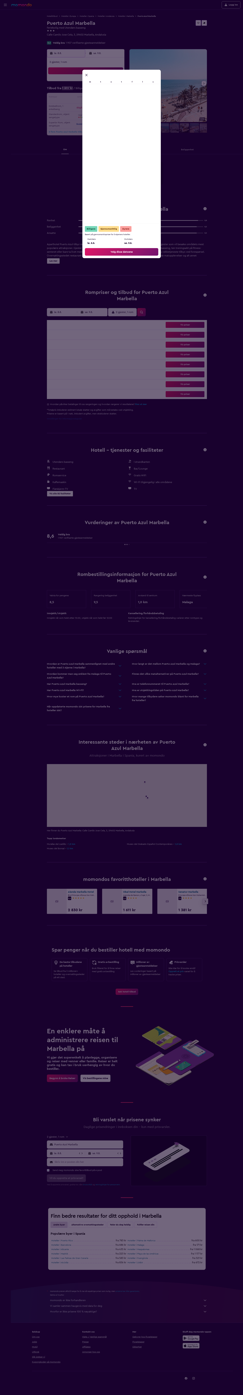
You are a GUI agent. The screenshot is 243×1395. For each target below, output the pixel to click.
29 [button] (108, 112)
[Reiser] (5, 43)
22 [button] (108, 105)
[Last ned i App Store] (141, 178)
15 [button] (109, 97)
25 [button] (78, 112)
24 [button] (71, 112)
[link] (127, 992)
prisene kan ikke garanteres (127, 1291)
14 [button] (101, 97)
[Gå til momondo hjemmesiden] (21, 4)
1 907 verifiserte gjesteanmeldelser (85, 43)
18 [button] (78, 105)
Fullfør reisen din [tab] (145, 1225)
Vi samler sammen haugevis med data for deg (128, 1306)
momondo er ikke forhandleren (128, 1300)
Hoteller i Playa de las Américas (143, 1254)
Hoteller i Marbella (126, 16)
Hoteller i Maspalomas (138, 1249)
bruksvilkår (87, 1185)
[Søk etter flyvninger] (5, 14)
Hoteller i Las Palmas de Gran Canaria (69, 1258)
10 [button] (71, 97)
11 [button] (79, 97)
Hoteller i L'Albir (135, 1263)
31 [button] (71, 120)
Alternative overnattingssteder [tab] (87, 1225)
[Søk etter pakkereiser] (5, 34)
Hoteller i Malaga (136, 1245)
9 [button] (116, 90)
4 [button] (78, 90)
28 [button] (101, 112)
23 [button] (116, 105)
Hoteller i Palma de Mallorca (141, 1241)
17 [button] (71, 105)
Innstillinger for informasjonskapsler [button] (64, 419)
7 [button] (101, 90)
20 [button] (93, 105)
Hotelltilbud (52, 16)
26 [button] (86, 112)
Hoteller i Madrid (59, 1254)
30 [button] (116, 112)
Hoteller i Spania (87, 16)
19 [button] (86, 105)
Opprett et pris (176, 971)
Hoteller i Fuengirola (138, 1258)
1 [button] (108, 82)
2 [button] (116, 82)
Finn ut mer (141, 404)
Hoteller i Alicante (60, 1249)
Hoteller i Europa (68, 16)
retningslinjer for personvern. (107, 1185)
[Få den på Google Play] (122, 178)
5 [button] (86, 90)
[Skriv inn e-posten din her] (88, 1162)
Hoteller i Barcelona (61, 1245)
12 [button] (86, 97)
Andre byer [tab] (59, 1225)
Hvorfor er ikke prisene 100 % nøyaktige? (128, 1312)
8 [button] (108, 90)
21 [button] (101, 105)
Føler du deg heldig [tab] (120, 1225)
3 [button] (71, 90)
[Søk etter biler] (5, 27)
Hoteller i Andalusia (106, 16)
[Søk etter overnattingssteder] (5, 21)
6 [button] (93, 90)
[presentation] (141, 177)
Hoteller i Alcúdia (59, 1263)
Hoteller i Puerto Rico (62, 1241)
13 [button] (94, 97)
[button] (5, 4)
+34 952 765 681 (56, 38)
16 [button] (116, 97)
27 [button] (93, 112)
